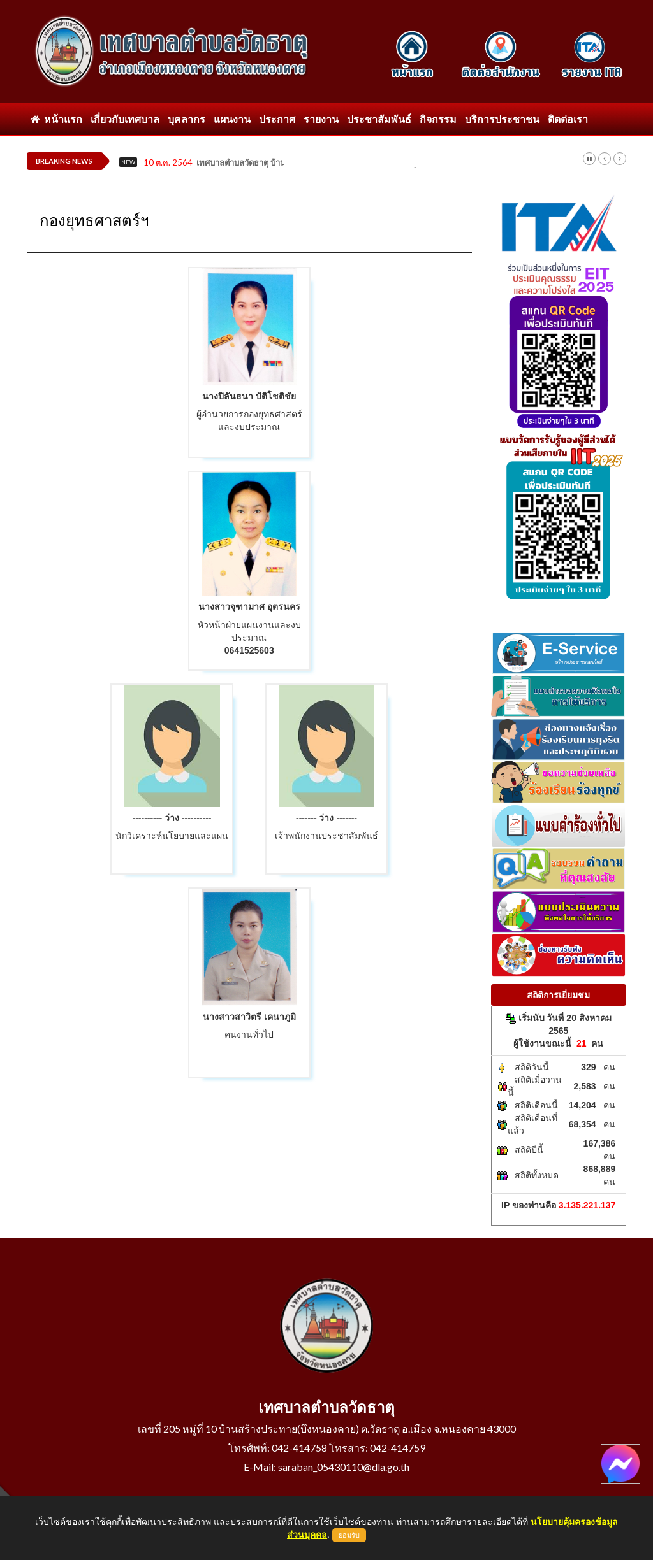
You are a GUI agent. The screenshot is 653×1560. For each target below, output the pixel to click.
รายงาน (321, 119)
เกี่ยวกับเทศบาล (125, 119)
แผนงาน (232, 119)
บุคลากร (186, 119)
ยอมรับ (349, 1535)
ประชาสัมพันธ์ (379, 119)
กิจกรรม (438, 119)
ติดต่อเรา (568, 119)
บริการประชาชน (502, 119)
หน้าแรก (56, 119)
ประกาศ (277, 119)
